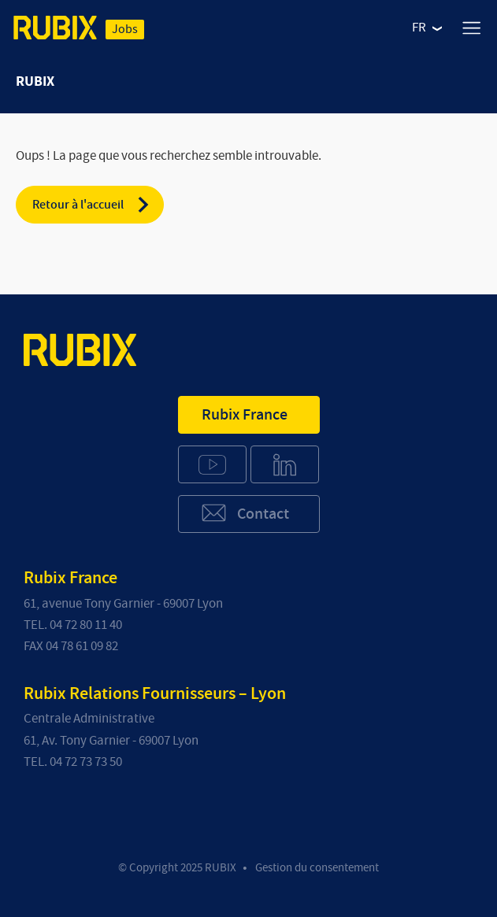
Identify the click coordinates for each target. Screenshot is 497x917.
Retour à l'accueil (91, 205)
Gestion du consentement (317, 868)
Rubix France (244, 415)
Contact (244, 513)
